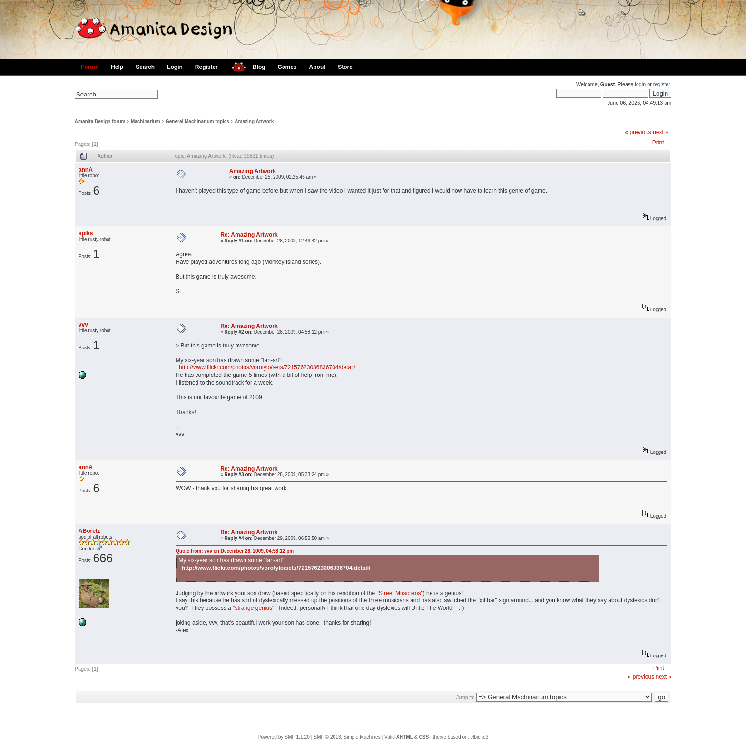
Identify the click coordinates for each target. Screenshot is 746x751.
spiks (86, 233)
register (661, 84)
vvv (83, 324)
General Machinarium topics (197, 121)
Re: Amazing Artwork (248, 234)
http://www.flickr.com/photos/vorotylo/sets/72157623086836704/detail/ (267, 367)
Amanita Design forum (100, 121)
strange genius (253, 608)
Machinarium (145, 121)
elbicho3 (479, 737)
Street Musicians (400, 593)
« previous (638, 132)
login (640, 84)
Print (658, 142)
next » (660, 132)
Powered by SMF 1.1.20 (284, 737)
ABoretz (89, 531)
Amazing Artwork (254, 121)
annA (86, 169)
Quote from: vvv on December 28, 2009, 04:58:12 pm (235, 551)
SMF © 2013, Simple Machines (347, 737)
